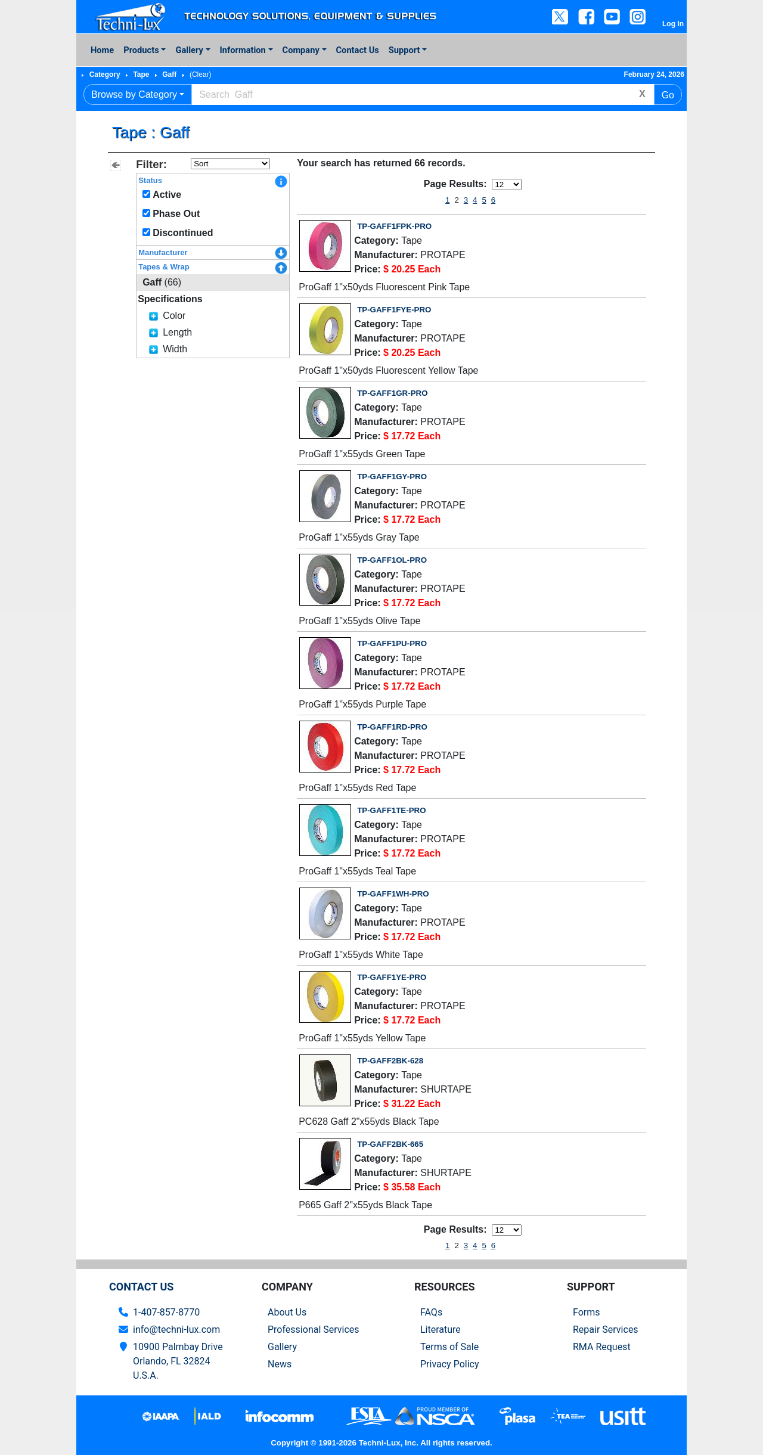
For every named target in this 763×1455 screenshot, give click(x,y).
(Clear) (201, 74)
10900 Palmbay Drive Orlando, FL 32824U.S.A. (178, 1361)
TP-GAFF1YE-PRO (391, 977)
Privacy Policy (449, 1364)
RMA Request (602, 1346)
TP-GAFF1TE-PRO (391, 810)
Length (177, 332)
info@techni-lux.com (176, 1329)
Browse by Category (134, 94)
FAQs (431, 1312)
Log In (673, 24)
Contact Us (357, 50)
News (279, 1364)
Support (404, 50)
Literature (440, 1329)
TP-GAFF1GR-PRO (392, 393)
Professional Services (313, 1329)
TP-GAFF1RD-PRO (392, 726)
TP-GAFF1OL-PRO (392, 560)
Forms (586, 1312)
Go (668, 95)
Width (175, 349)
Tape (141, 74)
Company (301, 50)
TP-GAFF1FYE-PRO (394, 309)
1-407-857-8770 (166, 1312)
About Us (287, 1312)
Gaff (169, 74)
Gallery (189, 50)
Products (141, 50)
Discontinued (183, 233)
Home (102, 50)
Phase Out (176, 214)
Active (167, 195)
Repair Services (605, 1329)
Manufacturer (162, 252)
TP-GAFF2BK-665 (390, 1144)
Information (243, 50)
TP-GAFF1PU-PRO (392, 643)
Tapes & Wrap (163, 266)
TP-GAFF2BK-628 (390, 1060)
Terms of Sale (449, 1346)
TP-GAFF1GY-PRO (392, 476)
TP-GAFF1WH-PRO (393, 893)
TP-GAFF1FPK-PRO (394, 226)
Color (174, 316)
